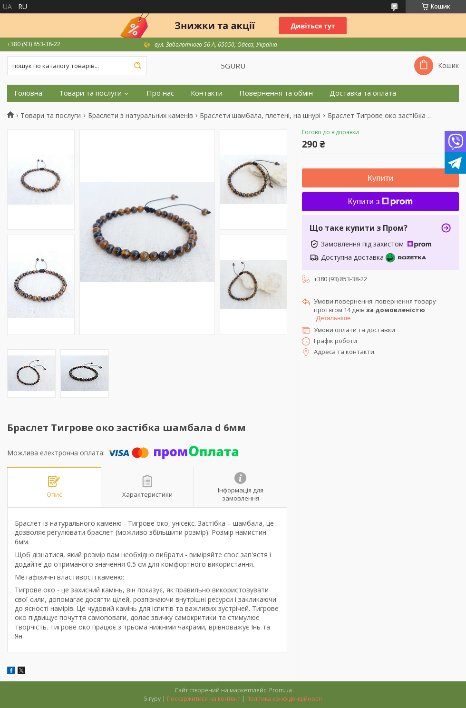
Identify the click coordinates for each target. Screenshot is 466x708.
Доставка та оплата (363, 93)
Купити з (380, 201)
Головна (28, 93)
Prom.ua (280, 690)
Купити (380, 178)
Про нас (160, 93)
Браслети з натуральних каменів (140, 115)
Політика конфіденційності (284, 699)
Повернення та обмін (276, 93)
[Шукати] (137, 65)
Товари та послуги (90, 93)
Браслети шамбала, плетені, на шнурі (260, 115)
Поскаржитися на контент (203, 699)
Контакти (207, 93)
